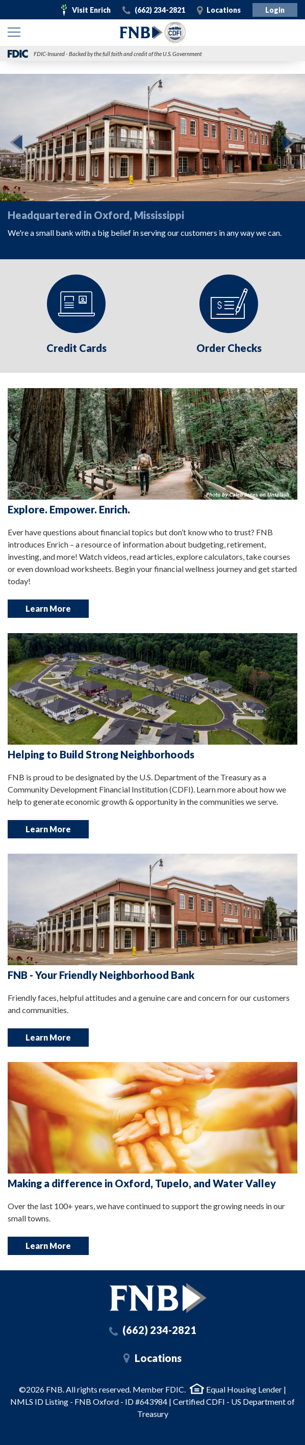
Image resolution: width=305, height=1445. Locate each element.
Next (292, 142)
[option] (152, 160)
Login (275, 10)
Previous (12, 142)
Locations (224, 10)
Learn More (48, 608)
